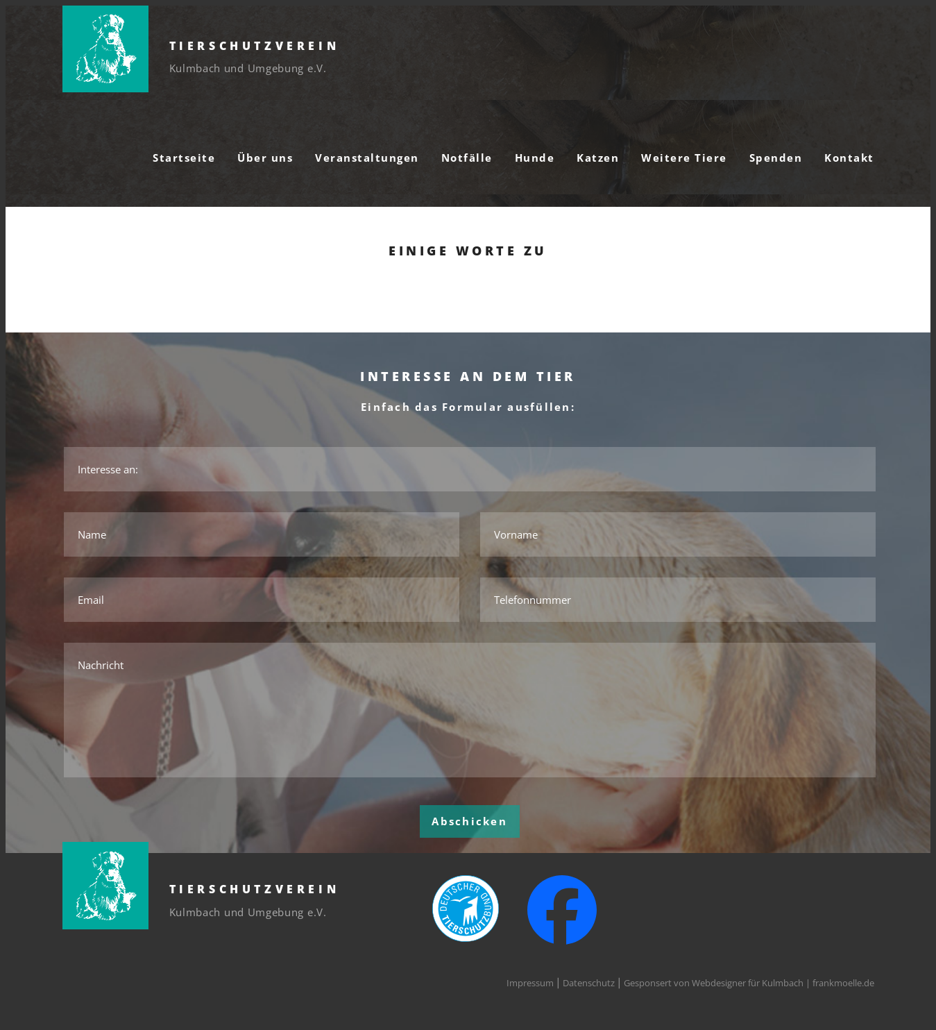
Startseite (184, 157)
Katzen (598, 157)
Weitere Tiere (684, 157)
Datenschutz (589, 983)
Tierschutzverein (254, 45)
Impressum (530, 983)
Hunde (535, 157)
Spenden (776, 157)
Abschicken (469, 821)
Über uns (265, 157)
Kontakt (849, 157)
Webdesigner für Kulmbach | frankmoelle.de (783, 983)
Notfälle (467, 157)
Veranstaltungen (367, 157)
